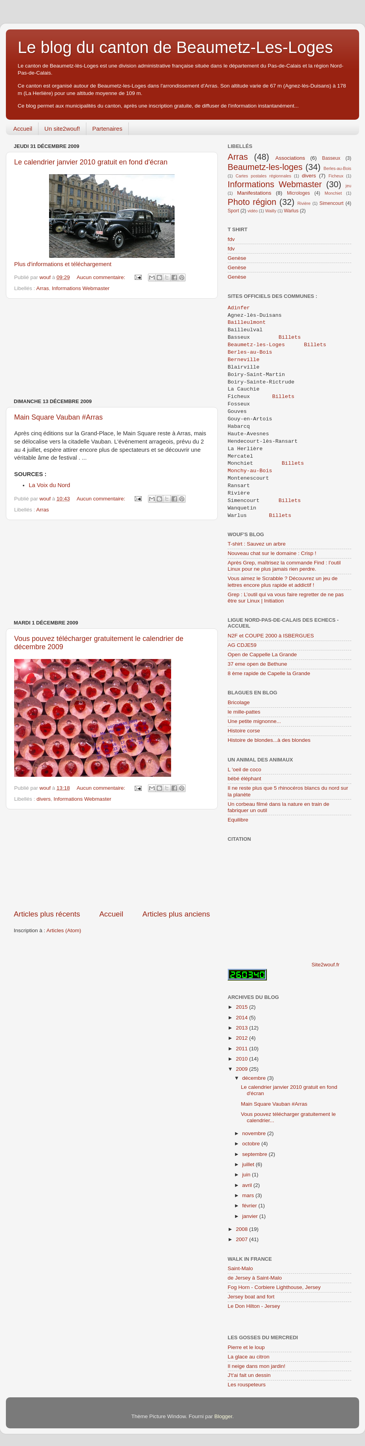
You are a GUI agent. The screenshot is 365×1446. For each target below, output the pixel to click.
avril (248, 1185)
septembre (255, 1154)
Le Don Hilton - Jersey (254, 1306)
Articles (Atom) (63, 930)
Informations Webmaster (81, 288)
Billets (290, 337)
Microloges (298, 193)
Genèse (237, 258)
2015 (242, 1007)
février (250, 1206)
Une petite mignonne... (254, 721)
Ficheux (335, 175)
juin (247, 1175)
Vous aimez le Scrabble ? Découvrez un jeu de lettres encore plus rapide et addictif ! (283, 581)
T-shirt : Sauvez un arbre (257, 544)
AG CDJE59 (242, 645)
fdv (231, 239)
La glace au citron (249, 1357)
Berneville (245, 359)
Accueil (22, 128)
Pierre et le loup (246, 1347)
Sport (233, 211)
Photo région (252, 202)
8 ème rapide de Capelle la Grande (269, 673)
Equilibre (238, 820)
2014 (242, 1018)
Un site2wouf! (62, 128)
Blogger (223, 1416)
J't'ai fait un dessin (249, 1375)
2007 (242, 1239)
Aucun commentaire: (102, 277)
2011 (242, 1049)
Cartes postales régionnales (263, 175)
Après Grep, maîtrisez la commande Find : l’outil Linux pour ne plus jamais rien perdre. (284, 566)
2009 (242, 1069)
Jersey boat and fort (251, 1297)
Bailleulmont (248, 322)
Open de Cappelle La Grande (262, 654)
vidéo (253, 210)
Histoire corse (244, 731)
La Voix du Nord (49, 485)
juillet (249, 1164)
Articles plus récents (47, 914)
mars (249, 1195)
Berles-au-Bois (337, 168)
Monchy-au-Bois (250, 471)
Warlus (291, 211)
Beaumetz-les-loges (265, 167)
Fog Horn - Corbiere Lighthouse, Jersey (274, 1287)
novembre (254, 1133)
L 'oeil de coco (244, 769)
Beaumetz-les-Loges (256, 345)
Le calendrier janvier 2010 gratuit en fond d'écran (91, 162)
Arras (42, 288)
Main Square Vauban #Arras (58, 417)
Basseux (331, 158)
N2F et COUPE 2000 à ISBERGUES (271, 636)
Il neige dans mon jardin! (256, 1366)
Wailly (270, 210)
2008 (242, 1229)
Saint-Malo (240, 1268)
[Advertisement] (112, 348)
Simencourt (331, 203)
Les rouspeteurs (247, 1385)
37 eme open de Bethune (257, 664)
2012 (242, 1038)
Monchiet (333, 193)
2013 (242, 1028)
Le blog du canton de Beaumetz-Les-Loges (175, 47)
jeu (348, 185)
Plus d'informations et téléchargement (62, 264)
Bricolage (239, 702)
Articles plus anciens (176, 914)
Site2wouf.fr (325, 965)
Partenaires (107, 128)
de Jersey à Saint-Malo (255, 1278)
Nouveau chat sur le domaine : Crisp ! (272, 553)
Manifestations (254, 193)
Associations (290, 158)
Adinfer (239, 308)
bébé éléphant (244, 778)
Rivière (304, 203)
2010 (242, 1059)
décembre (254, 1078)
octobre (251, 1144)
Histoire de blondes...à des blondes (269, 740)
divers (43, 799)
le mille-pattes (244, 712)
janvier (250, 1216)
